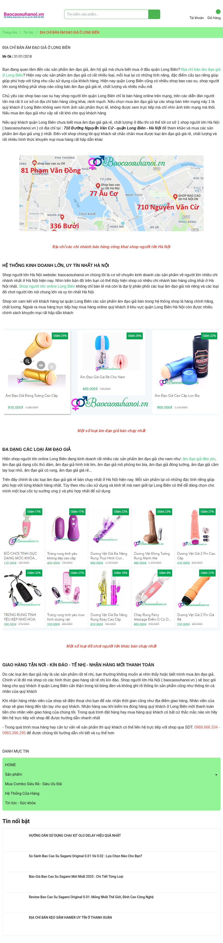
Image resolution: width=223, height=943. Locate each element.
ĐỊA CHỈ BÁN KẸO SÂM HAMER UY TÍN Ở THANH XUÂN (70, 917)
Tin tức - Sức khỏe (20, 803)
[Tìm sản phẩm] (112, 14)
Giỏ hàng (214, 14)
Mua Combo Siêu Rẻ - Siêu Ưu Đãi (33, 784)
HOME (10, 765)
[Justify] (154, 14)
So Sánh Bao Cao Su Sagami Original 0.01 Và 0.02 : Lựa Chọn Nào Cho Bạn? (85, 856)
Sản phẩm (13, 774)
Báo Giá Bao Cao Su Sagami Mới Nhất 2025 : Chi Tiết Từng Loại (76, 876)
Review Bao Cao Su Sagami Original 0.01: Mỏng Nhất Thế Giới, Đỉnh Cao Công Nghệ (91, 897)
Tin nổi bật (16, 821)
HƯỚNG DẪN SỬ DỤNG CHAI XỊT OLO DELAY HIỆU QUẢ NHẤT (75, 835)
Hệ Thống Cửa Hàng (22, 793)
